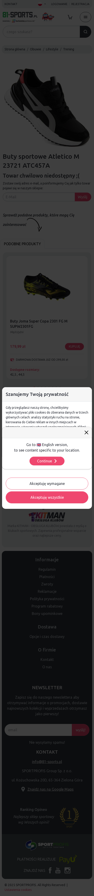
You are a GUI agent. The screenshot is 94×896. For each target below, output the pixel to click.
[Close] (86, 432)
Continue (47, 461)
